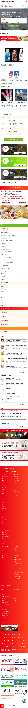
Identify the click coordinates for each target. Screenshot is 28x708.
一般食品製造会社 (5, 232)
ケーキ (3, 515)
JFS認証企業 (4, 273)
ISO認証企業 (3, 276)
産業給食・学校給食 (18, 563)
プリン (3, 526)
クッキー (3, 517)
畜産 (2, 491)
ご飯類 (3, 482)
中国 (2, 305)
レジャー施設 (17, 561)
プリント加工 (17, 497)
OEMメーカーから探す (16, 5)
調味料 (3, 502)
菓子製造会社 (4, 243)
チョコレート (4, 519)
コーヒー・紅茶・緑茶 (6, 257)
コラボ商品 (3, 548)
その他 (2, 279)
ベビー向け (3, 553)
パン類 (3, 480)
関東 (2, 297)
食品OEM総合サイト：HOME (6, 5)
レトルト (3, 510)
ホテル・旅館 (17, 553)
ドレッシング (4, 508)
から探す (5, 229)
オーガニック (4, 550)
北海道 (2, 291)
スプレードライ (17, 485)
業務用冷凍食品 (4, 532)
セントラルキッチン (18, 565)
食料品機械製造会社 (5, 249)
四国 (2, 286)
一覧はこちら (23, 372)
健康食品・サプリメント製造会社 (8, 235)
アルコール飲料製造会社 (6, 240)
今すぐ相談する (6, 202)
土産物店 (16, 552)
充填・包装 (17, 498)
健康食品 (3, 489)
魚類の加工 (17, 480)
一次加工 (3, 541)
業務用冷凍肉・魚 (4, 538)
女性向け (3, 557)
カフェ (16, 570)
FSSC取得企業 (4, 271)
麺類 (2, 484)
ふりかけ (3, 506)
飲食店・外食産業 (18, 559)
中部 (2, 300)
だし (2, 504)
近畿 (2, 302)
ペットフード (4, 528)
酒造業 (16, 567)
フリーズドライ (4, 260)
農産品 (3, 485)
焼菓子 (3, 523)
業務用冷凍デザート (5, 540)
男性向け (3, 555)
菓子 (2, 512)
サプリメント (4, 495)
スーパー (16, 548)
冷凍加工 (16, 495)
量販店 (16, 550)
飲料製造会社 (4, 238)
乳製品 (3, 493)
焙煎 (15, 489)
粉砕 (15, 487)
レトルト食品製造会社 (6, 251)
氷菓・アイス (4, 513)
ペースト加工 (17, 493)
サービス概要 (22, 202)
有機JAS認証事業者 (5, 268)
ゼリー (3, 498)
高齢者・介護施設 (18, 568)
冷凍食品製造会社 (5, 254)
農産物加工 (17, 476)
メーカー (16, 557)
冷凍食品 (3, 497)
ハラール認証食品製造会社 (7, 262)
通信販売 (16, 555)
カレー (3, 500)
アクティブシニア (4, 552)
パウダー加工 (17, 491)
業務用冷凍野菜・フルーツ (6, 536)
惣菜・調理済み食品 (5, 476)
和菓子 (3, 521)
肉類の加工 (17, 478)
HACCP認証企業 (4, 265)
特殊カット (17, 482)
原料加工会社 (4, 246)
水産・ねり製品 (4, 487)
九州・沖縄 (3, 289)
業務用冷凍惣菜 (4, 534)
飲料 (2, 478)
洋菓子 (3, 525)
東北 (2, 294)
